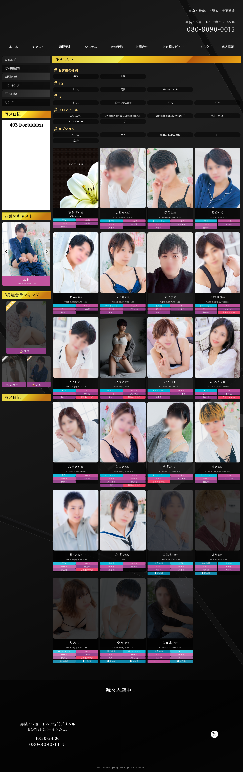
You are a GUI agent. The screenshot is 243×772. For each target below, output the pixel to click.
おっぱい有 (75, 116)
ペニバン (75, 135)
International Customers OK (123, 116)
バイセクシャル (170, 89)
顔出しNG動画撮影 (170, 135)
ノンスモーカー (75, 121)
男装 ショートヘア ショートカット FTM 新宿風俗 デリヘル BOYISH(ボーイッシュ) (46, 19)
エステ (123, 121)
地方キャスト (217, 116)
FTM (217, 103)
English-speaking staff (170, 116)
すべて (75, 89)
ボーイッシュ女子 (123, 103)
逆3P (76, 140)
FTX (170, 103)
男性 (75, 76)
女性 (123, 76)
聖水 (123, 135)
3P (217, 135)
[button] (6, 251)
